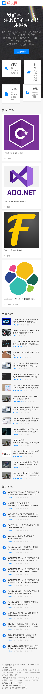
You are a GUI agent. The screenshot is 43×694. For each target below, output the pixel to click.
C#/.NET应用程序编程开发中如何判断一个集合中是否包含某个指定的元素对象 (26, 431)
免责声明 (5, 675)
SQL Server (17, 347)
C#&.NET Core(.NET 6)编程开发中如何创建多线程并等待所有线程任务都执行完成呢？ (23, 516)
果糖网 (13, 678)
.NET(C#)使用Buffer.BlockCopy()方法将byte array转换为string (26, 442)
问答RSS (36, 672)
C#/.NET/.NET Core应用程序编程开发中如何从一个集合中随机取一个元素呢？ (23, 494)
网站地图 (13, 675)
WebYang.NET (23, 678)
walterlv (20, 680)
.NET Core (17, 358)
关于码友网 (11, 672)
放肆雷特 (5, 680)
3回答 (10, 497)
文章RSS (20, 672)
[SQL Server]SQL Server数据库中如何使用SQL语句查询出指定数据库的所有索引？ (26, 387)
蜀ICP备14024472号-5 (18, 688)
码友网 (4, 665)
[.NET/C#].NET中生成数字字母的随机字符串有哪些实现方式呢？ (26, 365)
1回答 (10, 508)
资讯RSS (28, 672)
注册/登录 (21, 52)
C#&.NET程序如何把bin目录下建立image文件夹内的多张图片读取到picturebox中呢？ (22, 637)
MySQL (16, 412)
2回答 (10, 519)
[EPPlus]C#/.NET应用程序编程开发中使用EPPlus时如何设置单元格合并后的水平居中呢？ (23, 648)
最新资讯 (14, 670)
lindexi (27, 680)
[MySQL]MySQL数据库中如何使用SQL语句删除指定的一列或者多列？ (26, 420)
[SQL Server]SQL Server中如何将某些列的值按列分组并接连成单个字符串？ (26, 343)
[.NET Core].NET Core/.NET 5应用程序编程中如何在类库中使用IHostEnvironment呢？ (23, 615)
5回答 (10, 585)
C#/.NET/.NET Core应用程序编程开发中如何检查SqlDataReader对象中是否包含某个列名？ (23, 571)
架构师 (12, 680)
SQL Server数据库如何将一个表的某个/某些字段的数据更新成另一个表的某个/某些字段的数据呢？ (24, 626)
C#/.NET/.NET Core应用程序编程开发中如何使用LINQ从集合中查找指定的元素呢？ (23, 560)
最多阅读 (32, 670)
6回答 (10, 629)
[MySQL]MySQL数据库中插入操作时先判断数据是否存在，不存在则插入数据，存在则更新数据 (26, 409)
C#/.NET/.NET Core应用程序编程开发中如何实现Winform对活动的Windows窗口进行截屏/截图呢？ (23, 582)
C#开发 (16, 325)
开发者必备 (23, 670)
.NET (15, 336)
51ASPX (35, 680)
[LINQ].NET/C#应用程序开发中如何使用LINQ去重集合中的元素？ (26, 464)
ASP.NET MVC (18, 402)
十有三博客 (35, 678)
